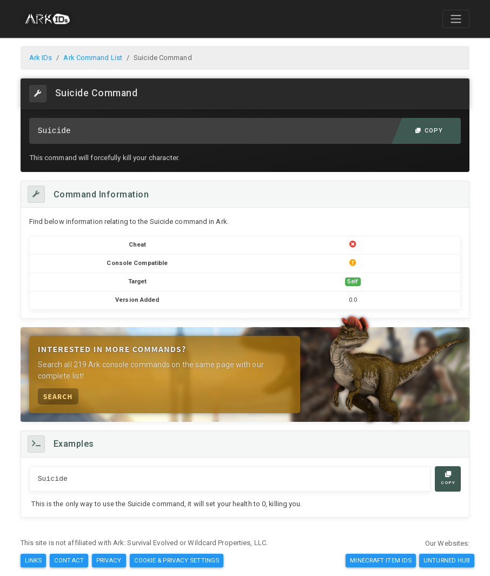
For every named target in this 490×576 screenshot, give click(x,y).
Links (33, 560)
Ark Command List (92, 58)
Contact (69, 560)
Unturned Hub (446, 560)
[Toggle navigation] (455, 19)
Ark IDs (40, 58)
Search (58, 396)
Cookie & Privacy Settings (177, 560)
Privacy (109, 560)
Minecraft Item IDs (381, 560)
